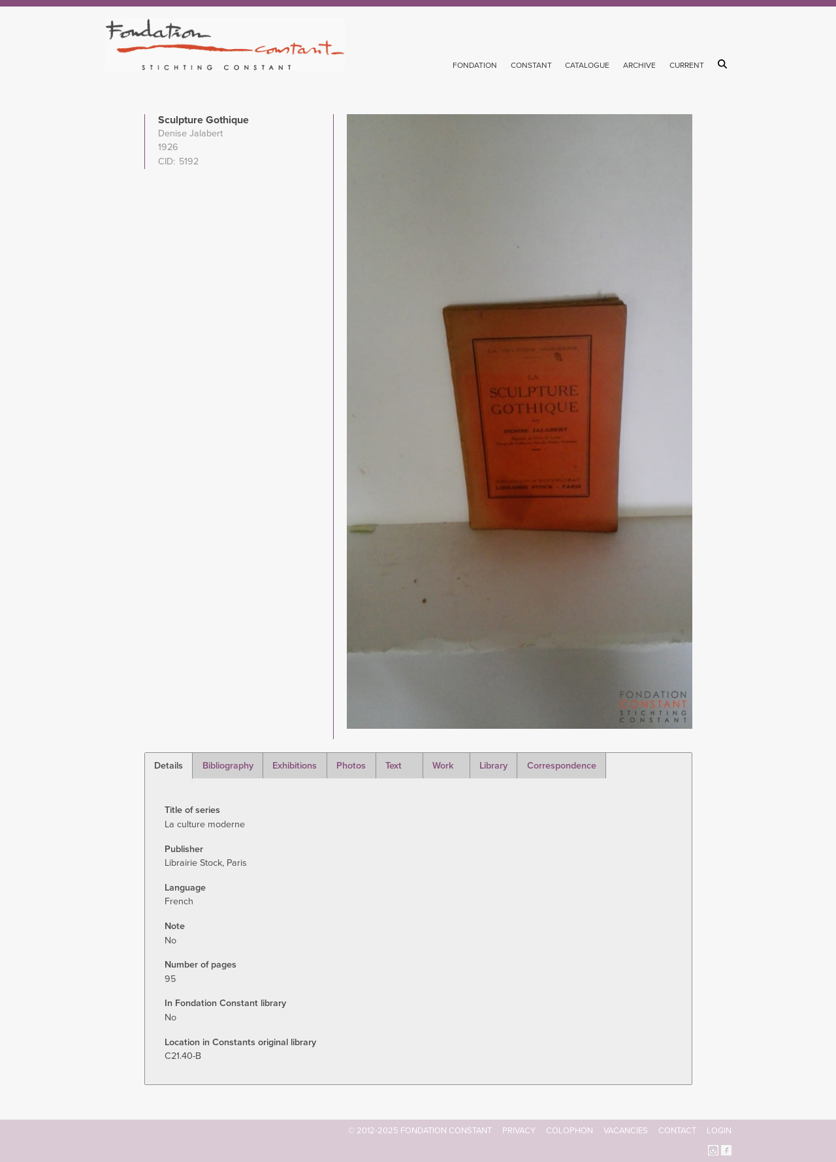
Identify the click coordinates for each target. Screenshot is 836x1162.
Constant (531, 65)
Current (686, 65)
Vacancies (625, 1130)
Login (719, 1130)
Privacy (519, 1130)
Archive (639, 65)
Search (725, 64)
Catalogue (587, 65)
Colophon (569, 1130)
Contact (677, 1130)
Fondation (475, 65)
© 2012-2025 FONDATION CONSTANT (420, 1130)
